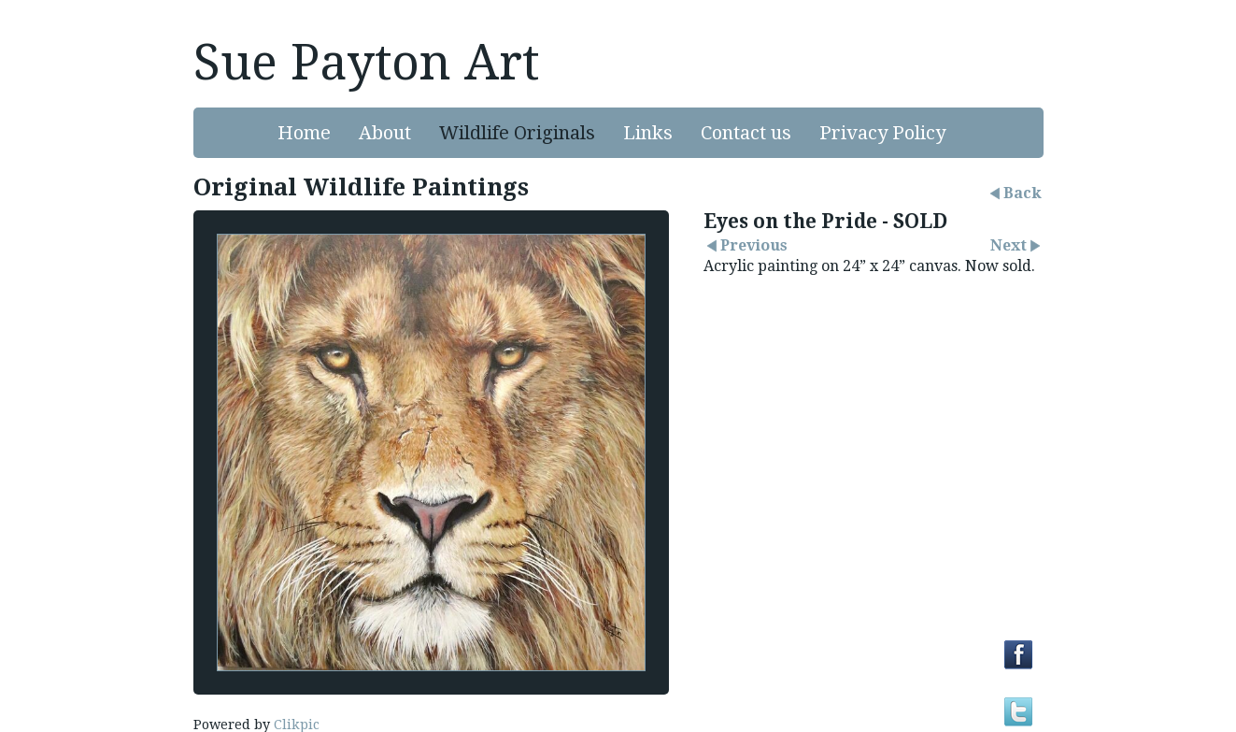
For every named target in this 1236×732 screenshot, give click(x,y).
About (385, 133)
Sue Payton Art (366, 63)
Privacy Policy (882, 133)
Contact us (746, 133)
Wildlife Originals (517, 133)
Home (304, 133)
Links (648, 133)
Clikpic (297, 724)
